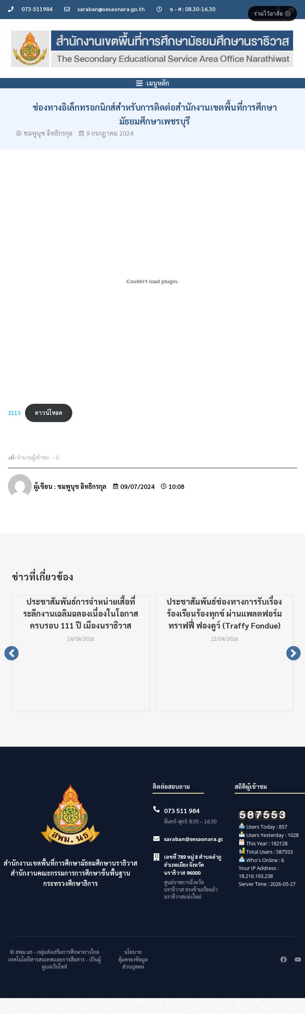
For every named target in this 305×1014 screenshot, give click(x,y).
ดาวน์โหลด (48, 428)
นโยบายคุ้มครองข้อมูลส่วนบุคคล (133, 974)
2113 (14, 428)
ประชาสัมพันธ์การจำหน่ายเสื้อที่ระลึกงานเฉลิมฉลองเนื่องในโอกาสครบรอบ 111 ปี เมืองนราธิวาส (80, 629)
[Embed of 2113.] (152, 297)
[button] (11, 669)
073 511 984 (181, 826)
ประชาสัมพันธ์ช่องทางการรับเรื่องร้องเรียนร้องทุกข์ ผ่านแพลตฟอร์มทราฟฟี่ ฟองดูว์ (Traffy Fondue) (224, 629)
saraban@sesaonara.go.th (198, 854)
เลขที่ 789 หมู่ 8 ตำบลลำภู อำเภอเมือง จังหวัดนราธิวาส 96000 (192, 880)
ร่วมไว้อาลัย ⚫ (272, 13)
